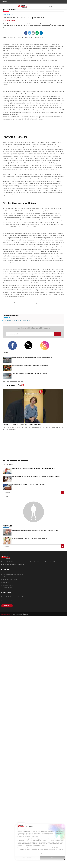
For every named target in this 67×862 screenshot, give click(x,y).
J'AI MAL (6, 497)
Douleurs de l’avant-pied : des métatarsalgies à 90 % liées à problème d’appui (35, 530)
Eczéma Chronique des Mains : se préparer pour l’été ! (22, 424)
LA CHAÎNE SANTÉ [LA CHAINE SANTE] (9, 385)
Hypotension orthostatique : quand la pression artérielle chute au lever (33, 468)
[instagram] (47, 345)
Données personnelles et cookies (12, 574)
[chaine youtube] (21, 386)
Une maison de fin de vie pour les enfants (17, 320)
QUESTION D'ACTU (9, 10)
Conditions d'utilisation (9, 579)
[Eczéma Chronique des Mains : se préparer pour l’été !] (33, 406)
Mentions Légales (7, 585)
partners (27, 831)
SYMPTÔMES (7, 526)
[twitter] (31, 345)
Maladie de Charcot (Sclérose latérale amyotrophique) (28, 484)
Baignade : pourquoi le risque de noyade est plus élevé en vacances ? (32, 357)
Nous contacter (7, 588)
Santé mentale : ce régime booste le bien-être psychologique (30, 365)
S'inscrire (57, 334)
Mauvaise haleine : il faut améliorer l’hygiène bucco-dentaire (30, 538)
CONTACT (4, 1)
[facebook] (14, 345)
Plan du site (6, 582)
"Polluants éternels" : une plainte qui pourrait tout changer (29, 373)
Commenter (38, 37)
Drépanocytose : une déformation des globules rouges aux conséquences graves (36, 476)
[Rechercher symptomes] (62, 546)
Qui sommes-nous (8, 577)
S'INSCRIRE (7, 606)
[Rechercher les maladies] (62, 492)
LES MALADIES (8, 464)
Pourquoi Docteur (6, 614)
